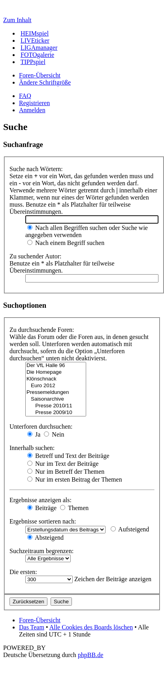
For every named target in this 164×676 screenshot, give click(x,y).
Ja (33, 434)
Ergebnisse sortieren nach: (42, 521)
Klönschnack (56, 379)
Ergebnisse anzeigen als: (40, 500)
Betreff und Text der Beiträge (68, 455)
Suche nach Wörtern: (36, 169)
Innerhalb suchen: (32, 447)
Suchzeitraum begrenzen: (41, 551)
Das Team (31, 627)
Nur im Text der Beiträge (62, 463)
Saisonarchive (56, 399)
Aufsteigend (130, 529)
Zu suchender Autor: (35, 256)
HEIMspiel (35, 33)
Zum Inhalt (17, 20)
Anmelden (32, 110)
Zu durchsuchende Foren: (41, 329)
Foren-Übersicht (39, 75)
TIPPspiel (33, 61)
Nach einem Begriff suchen (65, 242)
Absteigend (45, 537)
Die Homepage (56, 372)
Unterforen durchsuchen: (41, 426)
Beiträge (42, 508)
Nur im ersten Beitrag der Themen (74, 479)
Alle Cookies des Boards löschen (91, 627)
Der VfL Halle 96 (56, 365)
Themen (74, 508)
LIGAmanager (39, 47)
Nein (54, 434)
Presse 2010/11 (56, 406)
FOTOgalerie (37, 54)
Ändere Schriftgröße (45, 82)
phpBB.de (90, 655)
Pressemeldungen (56, 392)
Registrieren (34, 103)
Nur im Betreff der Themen (65, 471)
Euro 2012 (56, 385)
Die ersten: (23, 572)
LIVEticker (35, 40)
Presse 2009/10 (56, 412)
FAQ (25, 95)
